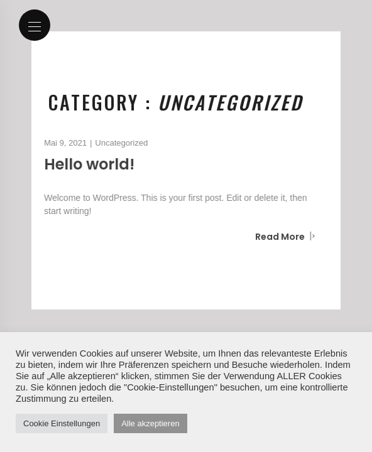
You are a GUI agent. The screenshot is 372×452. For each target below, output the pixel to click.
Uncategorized (118, 143)
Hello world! (86, 164)
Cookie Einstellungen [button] (61, 423)
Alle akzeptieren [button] (150, 423)
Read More (282, 236)
